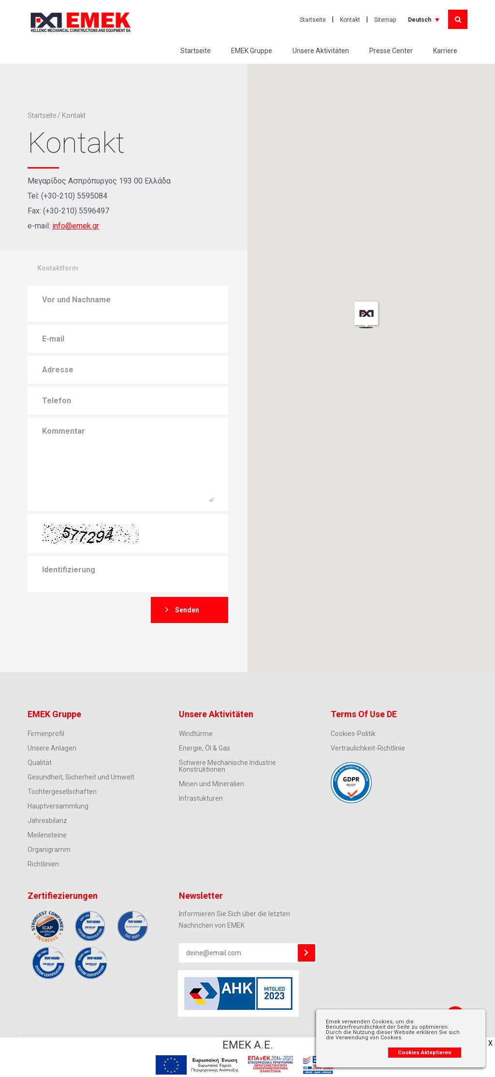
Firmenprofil (46, 733)
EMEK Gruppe (251, 51)
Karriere (445, 51)
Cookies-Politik (353, 733)
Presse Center (391, 51)
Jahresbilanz (47, 820)
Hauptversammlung (58, 806)
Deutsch (419, 19)
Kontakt (350, 19)
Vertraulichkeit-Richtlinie (368, 748)
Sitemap (385, 19)
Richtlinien (43, 864)
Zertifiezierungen (63, 896)
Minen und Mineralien (211, 784)
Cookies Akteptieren (424, 1052)
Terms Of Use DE (364, 714)
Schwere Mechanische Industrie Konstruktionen (227, 766)
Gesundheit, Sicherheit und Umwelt (81, 777)
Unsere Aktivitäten (320, 51)
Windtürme (196, 733)
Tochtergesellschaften (62, 791)
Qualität (40, 762)
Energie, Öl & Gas (204, 748)
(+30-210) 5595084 (74, 195)
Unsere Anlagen (52, 748)
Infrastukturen (201, 798)
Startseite (313, 19)
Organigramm (49, 849)
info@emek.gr (75, 225)
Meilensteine (47, 835)
